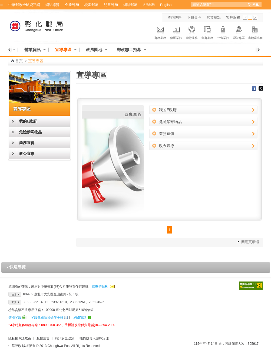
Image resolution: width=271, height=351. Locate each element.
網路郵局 (130, 5)
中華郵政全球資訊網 (24, 5)
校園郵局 (91, 5)
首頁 (19, 61)
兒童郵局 (111, 5)
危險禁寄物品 (30, 132)
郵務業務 (160, 31)
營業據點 (214, 17)
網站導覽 (52, 5)
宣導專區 (63, 49)
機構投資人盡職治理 (94, 338)
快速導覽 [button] (16, 266)
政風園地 (94, 49)
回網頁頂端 (250, 242)
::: (1, 5)
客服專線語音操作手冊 (47, 317)
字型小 (245, 18)
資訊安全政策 (64, 338)
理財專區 (238, 31)
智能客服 (14, 317)
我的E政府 (28, 121)
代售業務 (223, 31)
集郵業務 (207, 31)
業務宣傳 (26, 143)
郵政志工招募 (129, 49)
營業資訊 (32, 49)
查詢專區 (175, 17)
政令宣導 (26, 153)
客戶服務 (233, 17)
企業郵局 (72, 5)
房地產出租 (255, 31)
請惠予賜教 (100, 287)
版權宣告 (43, 338)
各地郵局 (149, 4)
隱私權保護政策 (19, 338)
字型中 (250, 18)
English (166, 5)
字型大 (255, 18)
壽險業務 (191, 31)
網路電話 (80, 317)
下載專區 (194, 17)
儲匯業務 (176, 31)
